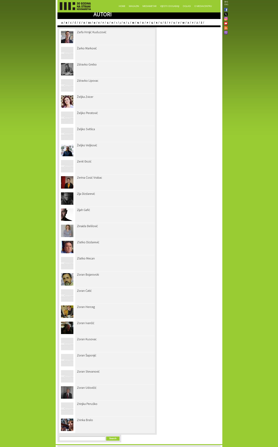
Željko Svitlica (86, 129)
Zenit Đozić (84, 161)
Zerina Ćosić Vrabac (89, 178)
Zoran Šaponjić (86, 355)
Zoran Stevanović (88, 372)
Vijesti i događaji (169, 6)
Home (122, 6)
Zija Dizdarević (86, 194)
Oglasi (187, 6)
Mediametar (150, 6)
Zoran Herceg (86, 307)
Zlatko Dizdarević (88, 242)
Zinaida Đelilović (87, 226)
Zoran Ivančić (85, 323)
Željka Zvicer (85, 97)
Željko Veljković (87, 145)
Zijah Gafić (83, 210)
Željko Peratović (87, 113)
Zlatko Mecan (86, 258)
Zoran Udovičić (86, 388)
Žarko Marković (87, 48)
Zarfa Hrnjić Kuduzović (91, 32)
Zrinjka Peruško (87, 404)
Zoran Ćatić (84, 291)
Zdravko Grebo (87, 65)
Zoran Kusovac (87, 339)
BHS (226, 2)
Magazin (134, 6)
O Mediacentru (203, 6)
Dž (89, 22)
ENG (226, 4)
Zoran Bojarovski (88, 275)
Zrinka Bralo (85, 420)
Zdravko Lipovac (87, 81)
